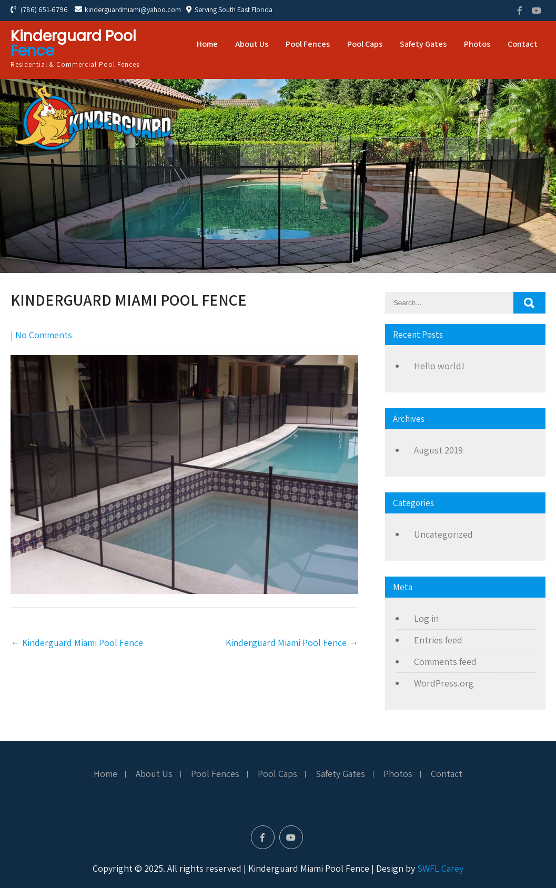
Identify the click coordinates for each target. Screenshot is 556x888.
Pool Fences (308, 43)
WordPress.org (444, 683)
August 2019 (438, 450)
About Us (251, 43)
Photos (477, 43)
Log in (426, 618)
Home (207, 43)
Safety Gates (423, 43)
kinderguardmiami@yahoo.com (128, 9)
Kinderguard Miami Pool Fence (77, 643)
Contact (523, 43)
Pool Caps (364, 43)
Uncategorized (443, 534)
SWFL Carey (440, 868)
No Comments (43, 335)
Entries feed (438, 640)
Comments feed (445, 661)
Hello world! (439, 366)
